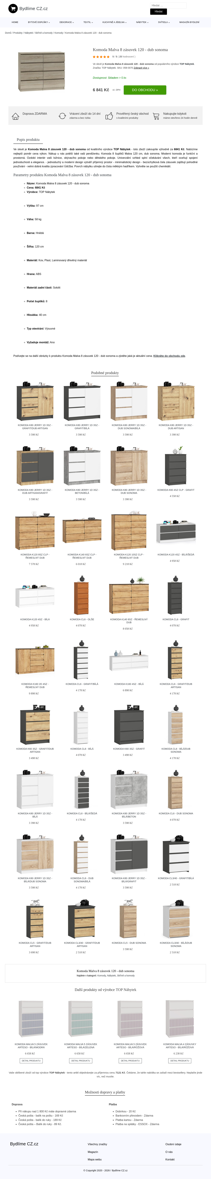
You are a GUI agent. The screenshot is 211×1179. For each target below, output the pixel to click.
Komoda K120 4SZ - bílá (35, 619)
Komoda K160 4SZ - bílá (129, 684)
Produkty (17, 32)
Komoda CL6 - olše (82, 619)
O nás (169, 1152)
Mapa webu (95, 1159)
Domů (8, 32)
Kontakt (169, 1159)
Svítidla (163, 22)
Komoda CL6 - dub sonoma (176, 813)
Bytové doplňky (38, 22)
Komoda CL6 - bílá (82, 748)
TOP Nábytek (187, 64)
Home (15, 22)
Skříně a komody (44, 32)
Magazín (93, 1152)
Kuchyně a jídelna (113, 22)
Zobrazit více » (141, 67)
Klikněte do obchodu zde (169, 355)
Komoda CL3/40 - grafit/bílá (176, 878)
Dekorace (66, 22)
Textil (87, 22)
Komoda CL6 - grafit (176, 619)
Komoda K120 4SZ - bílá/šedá (176, 554)
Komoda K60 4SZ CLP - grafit (176, 490)
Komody (59, 32)
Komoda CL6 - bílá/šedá (82, 813)
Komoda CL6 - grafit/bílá (82, 684)
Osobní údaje (173, 1144)
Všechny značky (97, 1144)
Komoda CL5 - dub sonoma (129, 943)
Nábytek (141, 22)
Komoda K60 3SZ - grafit (129, 748)
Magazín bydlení (189, 22)
